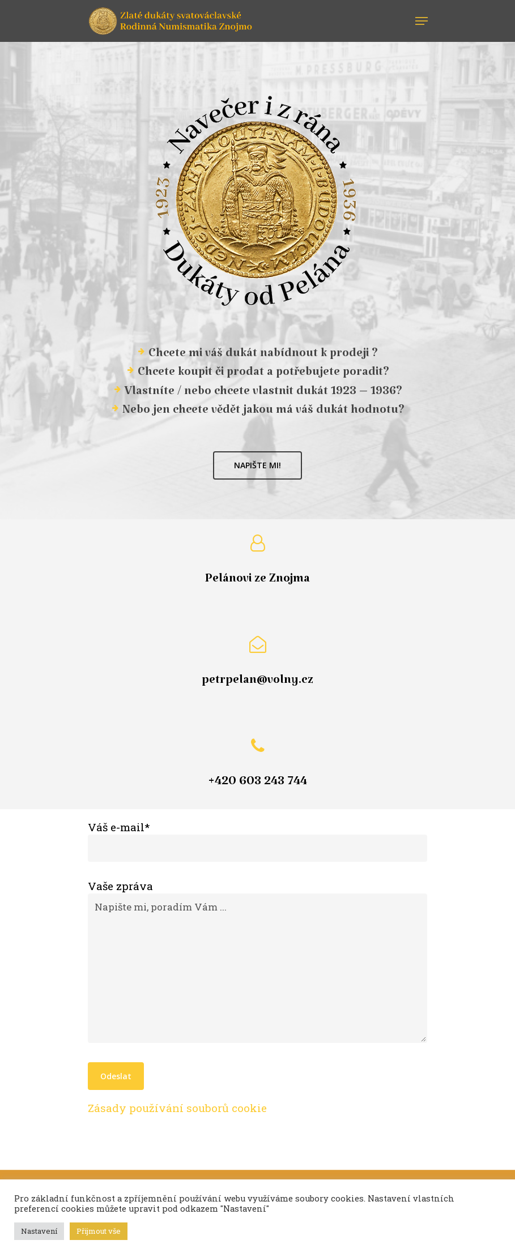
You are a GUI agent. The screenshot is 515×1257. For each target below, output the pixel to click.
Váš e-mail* (258, 841)
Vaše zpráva (258, 962)
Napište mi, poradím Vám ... (258, 968)
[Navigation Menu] (421, 21)
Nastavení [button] (39, 1231)
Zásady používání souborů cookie (177, 1108)
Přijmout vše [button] (98, 1231)
